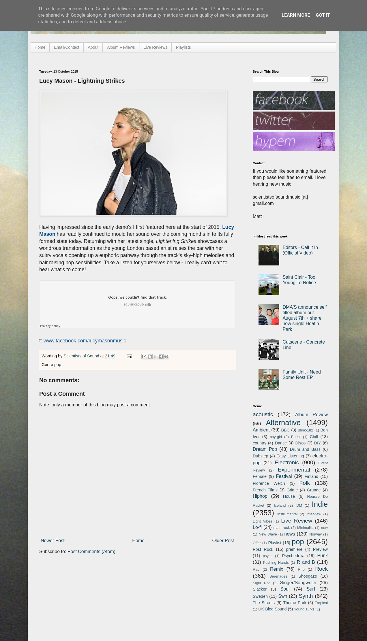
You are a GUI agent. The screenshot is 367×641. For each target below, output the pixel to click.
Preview (320, 549)
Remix (276, 569)
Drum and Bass (305, 449)
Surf (311, 589)
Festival (284, 476)
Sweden (260, 596)
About (93, 47)
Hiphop (260, 496)
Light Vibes (262, 521)
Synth (306, 596)
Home (40, 47)
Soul (285, 589)
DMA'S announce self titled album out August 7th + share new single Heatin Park (304, 318)
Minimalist (305, 527)
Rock (321, 569)
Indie (320, 504)
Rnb (301, 569)
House (289, 496)
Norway (315, 534)
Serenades (278, 576)
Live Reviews (155, 47)
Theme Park (294, 602)
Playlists (183, 47)
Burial (296, 437)
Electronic (287, 462)
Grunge (314, 490)
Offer (257, 543)
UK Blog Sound (272, 609)
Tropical (321, 603)
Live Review (296, 521)
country (259, 443)
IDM (298, 505)
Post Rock (263, 549)
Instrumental (287, 514)
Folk (304, 483)
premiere (294, 549)
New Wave (268, 534)
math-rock (281, 527)
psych (267, 556)
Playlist (274, 542)
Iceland (280, 505)
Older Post (223, 540)
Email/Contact (66, 47)
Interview (313, 514)
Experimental (294, 470)
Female (260, 476)
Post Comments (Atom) (91, 551)
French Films (265, 490)
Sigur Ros (261, 583)
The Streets (264, 602)
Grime (292, 490)
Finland (311, 476)
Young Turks (304, 609)
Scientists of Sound (82, 356)
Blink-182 (305, 430)
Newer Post (53, 540)
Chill (314, 436)
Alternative (283, 422)
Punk (322, 555)
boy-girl (276, 437)
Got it (323, 15)
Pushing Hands (276, 562)
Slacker (260, 589)
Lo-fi (257, 527)
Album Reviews (121, 47)
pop (57, 364)
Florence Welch (269, 483)
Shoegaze (307, 576)
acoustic (263, 414)
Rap (256, 569)
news (289, 533)
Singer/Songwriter (298, 582)
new (324, 527)
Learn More (296, 15)
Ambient (261, 429)
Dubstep (260, 456)
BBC (285, 430)
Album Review (311, 414)
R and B (306, 562)
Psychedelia (293, 555)
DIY (317, 443)
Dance (281, 443)
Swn (282, 596)
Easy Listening (290, 456)
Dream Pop (265, 449)
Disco (300, 443)
